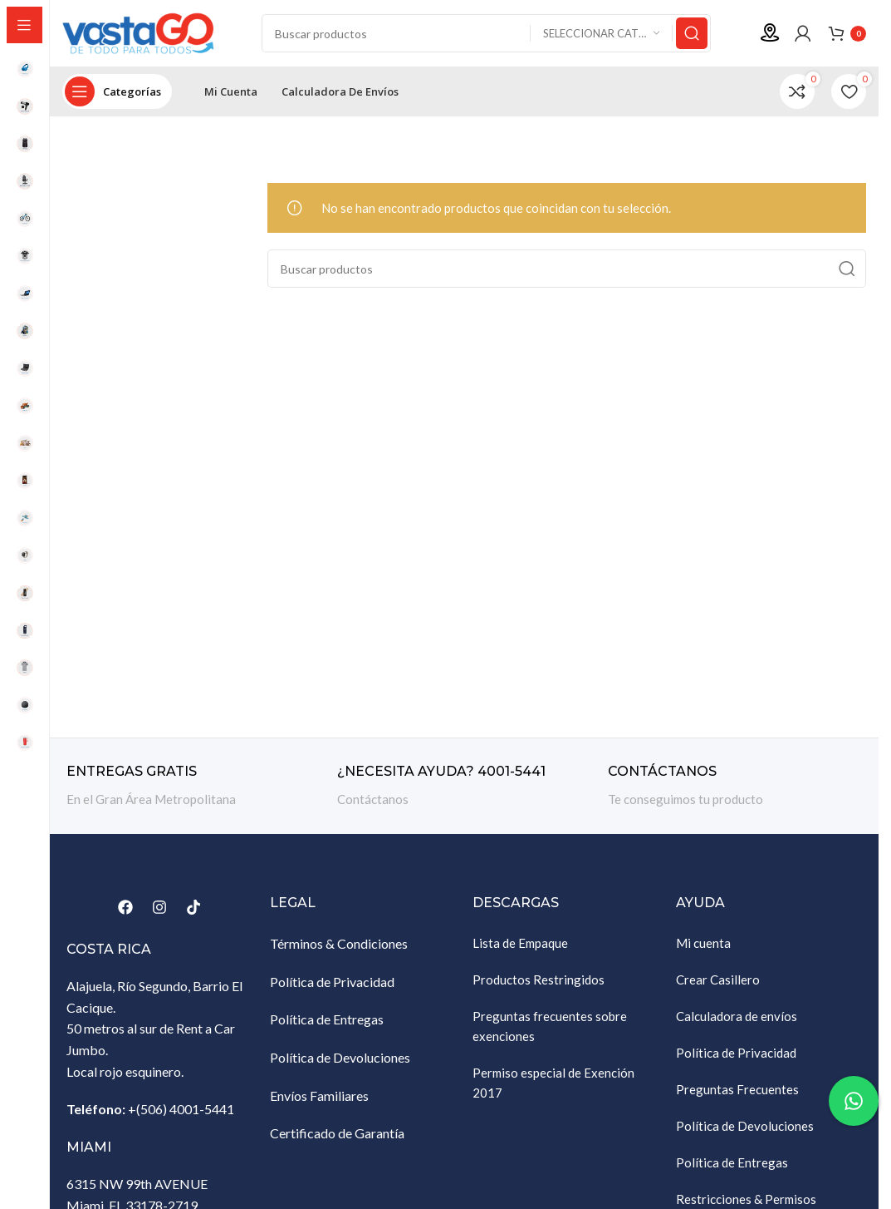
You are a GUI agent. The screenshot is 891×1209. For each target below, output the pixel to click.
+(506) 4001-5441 (181, 1109)
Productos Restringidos (538, 979)
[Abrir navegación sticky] (117, 91)
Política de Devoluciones (340, 1057)
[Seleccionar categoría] (601, 33)
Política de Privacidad (332, 981)
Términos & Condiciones (339, 943)
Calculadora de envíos (736, 1016)
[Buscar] (486, 33)
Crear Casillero (718, 979)
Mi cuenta (703, 942)
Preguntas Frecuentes (737, 1089)
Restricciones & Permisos (746, 1199)
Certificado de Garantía (337, 1133)
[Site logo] (145, 31)
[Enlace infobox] (193, 786)
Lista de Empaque (520, 942)
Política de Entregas (327, 1019)
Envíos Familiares (319, 1095)
